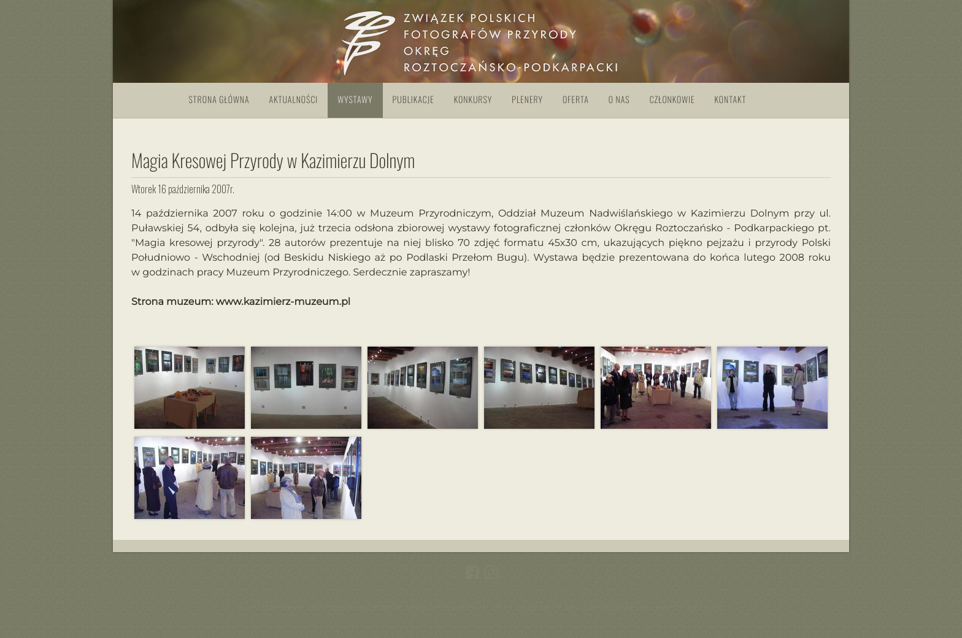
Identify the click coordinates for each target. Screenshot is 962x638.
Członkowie (672, 99)
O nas (619, 99)
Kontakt (731, 99)
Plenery (527, 99)
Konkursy (473, 99)
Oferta (576, 99)
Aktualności (293, 99)
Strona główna (219, 99)
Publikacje (413, 99)
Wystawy (354, 99)
